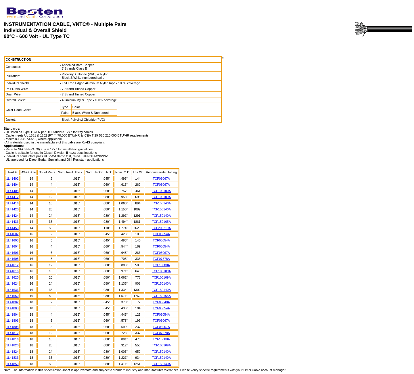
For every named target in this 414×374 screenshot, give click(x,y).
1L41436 (12, 221)
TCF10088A (161, 265)
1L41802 (12, 302)
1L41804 (12, 314)
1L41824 (12, 351)
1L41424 (12, 215)
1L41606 (12, 252)
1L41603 (12, 240)
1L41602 (12, 234)
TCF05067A (161, 178)
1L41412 (12, 197)
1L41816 (12, 339)
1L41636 (12, 289)
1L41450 (12, 228)
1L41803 (12, 308)
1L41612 (12, 265)
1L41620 (12, 277)
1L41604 (12, 246)
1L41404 (12, 184)
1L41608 (12, 258)
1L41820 (12, 345)
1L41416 (12, 203)
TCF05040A (161, 302)
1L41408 (12, 191)
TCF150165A (161, 221)
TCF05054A (161, 234)
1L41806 (12, 320)
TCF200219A (161, 228)
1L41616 (12, 271)
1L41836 (12, 357)
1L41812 (12, 333)
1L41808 (12, 327)
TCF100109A (161, 197)
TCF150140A (161, 203)
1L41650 (12, 296)
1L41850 (12, 364)
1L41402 (12, 178)
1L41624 (12, 283)
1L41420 (12, 209)
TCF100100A (161, 191)
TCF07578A (161, 258)
